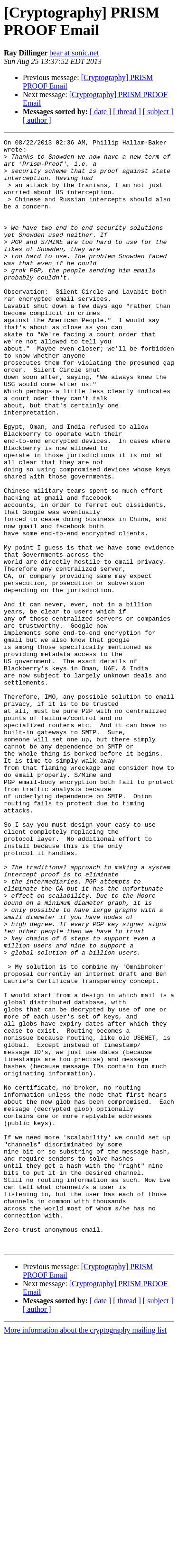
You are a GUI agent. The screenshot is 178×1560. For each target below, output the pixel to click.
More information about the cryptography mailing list (85, 1552)
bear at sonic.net (74, 53)
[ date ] (100, 112)
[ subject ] (158, 112)
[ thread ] (127, 112)
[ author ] (37, 120)
